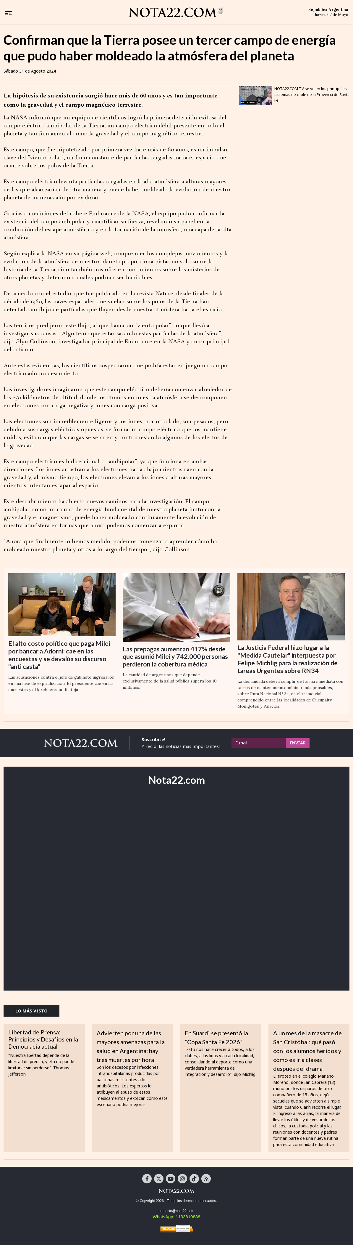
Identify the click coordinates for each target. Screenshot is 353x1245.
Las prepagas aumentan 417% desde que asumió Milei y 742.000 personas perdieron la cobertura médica (175, 656)
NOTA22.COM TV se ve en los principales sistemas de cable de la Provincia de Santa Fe (311, 94)
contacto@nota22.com (176, 1211)
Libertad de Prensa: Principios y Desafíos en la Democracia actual (43, 1039)
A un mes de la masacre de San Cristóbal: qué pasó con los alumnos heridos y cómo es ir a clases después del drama (307, 1050)
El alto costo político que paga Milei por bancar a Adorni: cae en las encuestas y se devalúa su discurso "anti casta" (59, 655)
